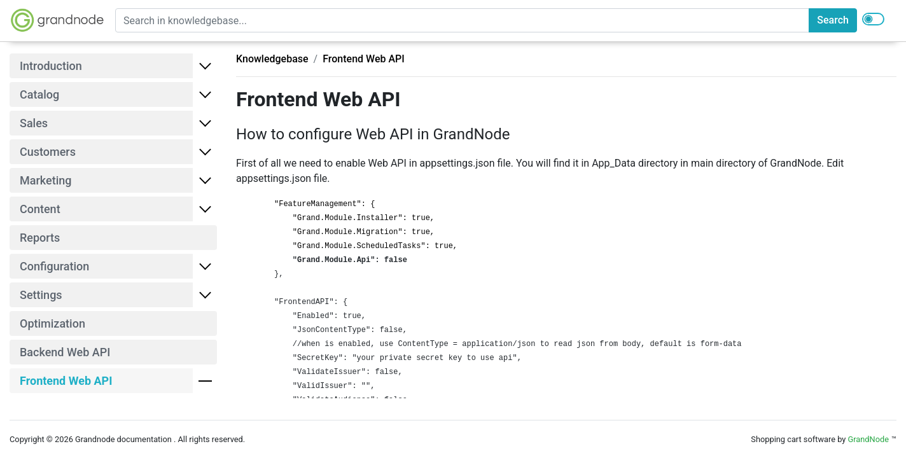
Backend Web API (65, 352)
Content (40, 209)
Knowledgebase (272, 59)
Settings (41, 295)
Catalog (39, 94)
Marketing (45, 180)
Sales (34, 123)
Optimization (52, 323)
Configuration (54, 266)
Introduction (51, 66)
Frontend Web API (364, 59)
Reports (40, 237)
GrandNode (868, 439)
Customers (48, 151)
